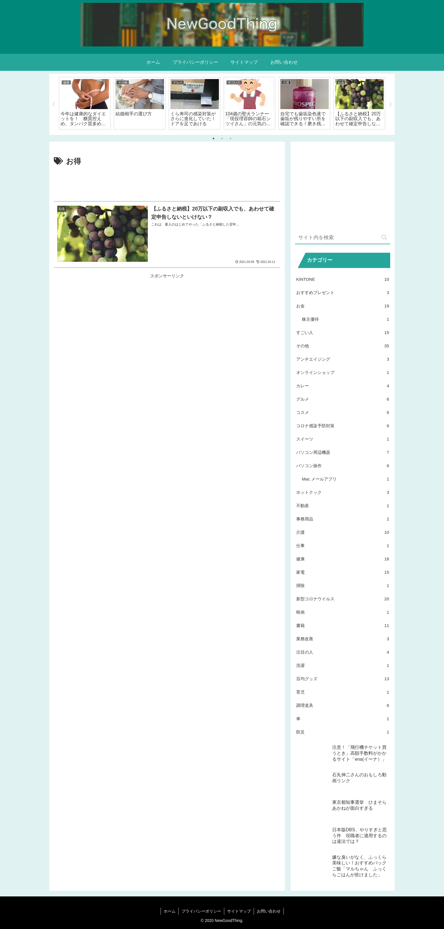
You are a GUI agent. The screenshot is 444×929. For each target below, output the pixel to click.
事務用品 (342, 519)
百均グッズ (342, 679)
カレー (342, 386)
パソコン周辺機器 (342, 452)
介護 (342, 532)
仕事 (342, 545)
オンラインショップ (342, 372)
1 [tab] (213, 138)
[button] (384, 237)
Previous (53, 104)
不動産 (342, 505)
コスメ (342, 412)
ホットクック (342, 492)
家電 (342, 572)
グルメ (342, 399)
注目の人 (342, 652)
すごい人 (342, 332)
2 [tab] (222, 138)
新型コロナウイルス (342, 599)
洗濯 (342, 665)
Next (390, 104)
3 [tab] (230, 138)
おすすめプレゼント (342, 292)
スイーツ (342, 439)
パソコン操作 (342, 465)
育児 (342, 692)
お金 (342, 306)
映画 (342, 612)
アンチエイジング (342, 359)
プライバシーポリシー (201, 911)
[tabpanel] (84, 103)
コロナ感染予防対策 (342, 426)
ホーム (170, 911)
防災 (342, 732)
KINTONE (342, 279)
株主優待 (345, 319)
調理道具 (342, 705)
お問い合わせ (269, 911)
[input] (342, 237)
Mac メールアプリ (345, 479)
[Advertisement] (167, 183)
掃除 (342, 585)
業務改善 (342, 639)
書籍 (342, 625)
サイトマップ (239, 911)
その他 (342, 346)
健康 (342, 559)
